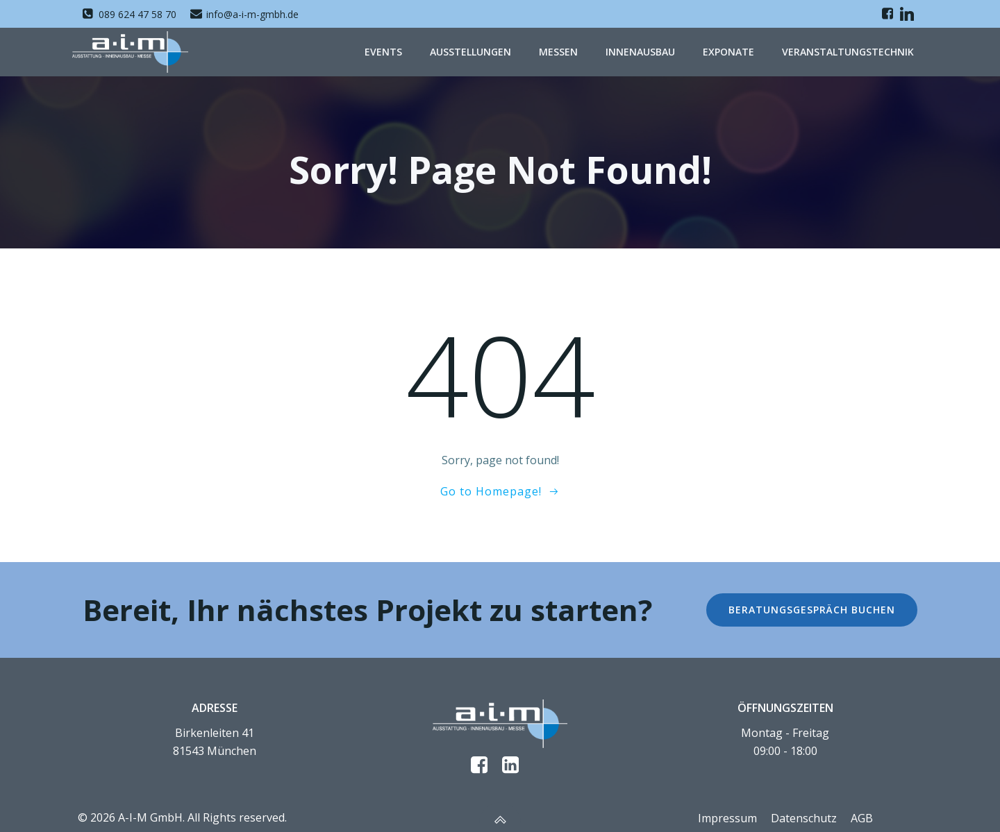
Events (383, 51)
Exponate (728, 51)
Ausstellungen (470, 51)
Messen (558, 51)
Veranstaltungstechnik (848, 51)
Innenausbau (640, 51)
